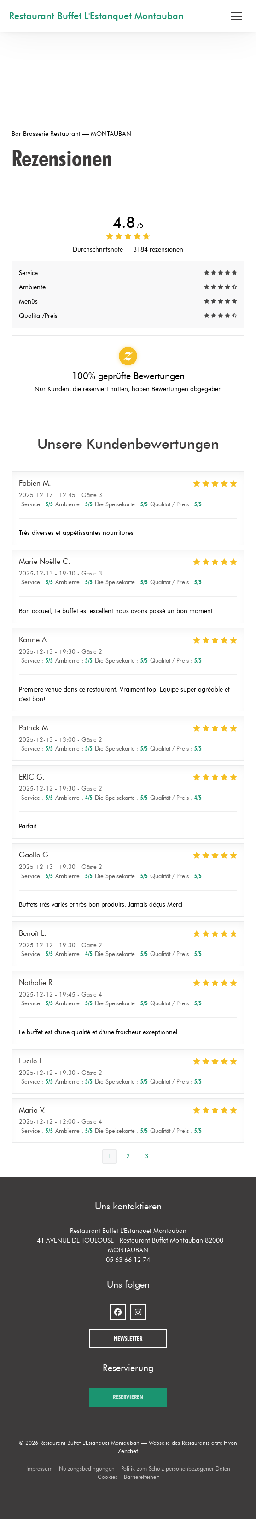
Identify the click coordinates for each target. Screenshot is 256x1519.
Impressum (39, 1468)
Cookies (107, 1476)
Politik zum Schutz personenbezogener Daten (175, 1468)
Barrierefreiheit (141, 1476)
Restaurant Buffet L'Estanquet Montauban (96, 16)
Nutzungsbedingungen (87, 1468)
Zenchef (128, 1451)
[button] (237, 16)
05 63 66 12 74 (128, 1260)
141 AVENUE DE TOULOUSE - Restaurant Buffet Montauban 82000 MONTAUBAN (128, 1245)
